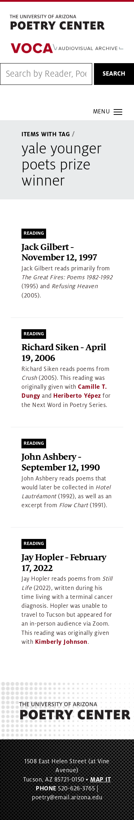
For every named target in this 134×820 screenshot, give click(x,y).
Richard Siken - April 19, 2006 (63, 353)
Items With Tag (45, 134)
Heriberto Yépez (77, 396)
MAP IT (100, 779)
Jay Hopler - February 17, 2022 (63, 563)
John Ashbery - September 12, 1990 (60, 462)
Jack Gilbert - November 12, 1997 (59, 253)
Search (114, 74)
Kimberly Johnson (61, 642)
